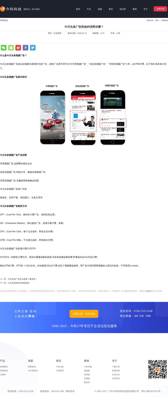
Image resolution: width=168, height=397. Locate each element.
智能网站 (4, 367)
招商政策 (32, 367)
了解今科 (116, 367)
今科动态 (60, 367)
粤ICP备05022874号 (151, 391)
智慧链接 (4, 371)
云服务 (3, 375)
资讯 (58, 360)
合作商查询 (33, 371)
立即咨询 (116, 378)
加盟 (30, 360)
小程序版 (88, 367)
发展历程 (116, 371)
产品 (2, 360)
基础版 (87, 371)
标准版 (87, 375)
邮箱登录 (70, 391)
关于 (114, 360)
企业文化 (116, 375)
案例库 (87, 382)
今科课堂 (60, 371)
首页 (156, 20)
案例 (86, 360)
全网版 (87, 378)
